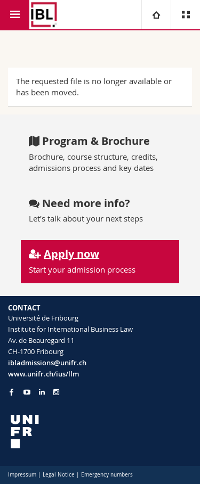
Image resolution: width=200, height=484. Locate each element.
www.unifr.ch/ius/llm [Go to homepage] (43, 374)
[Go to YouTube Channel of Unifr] (26, 392)
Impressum (22, 474)
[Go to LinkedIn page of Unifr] (42, 392)
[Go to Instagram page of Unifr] (56, 392)
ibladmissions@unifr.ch (47, 362)
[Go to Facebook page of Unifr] (11, 392)
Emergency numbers (107, 474)
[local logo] (100, 431)
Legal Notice (59, 474)
